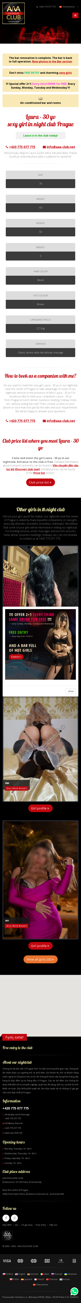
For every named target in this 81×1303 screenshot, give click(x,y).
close (71, 691)
